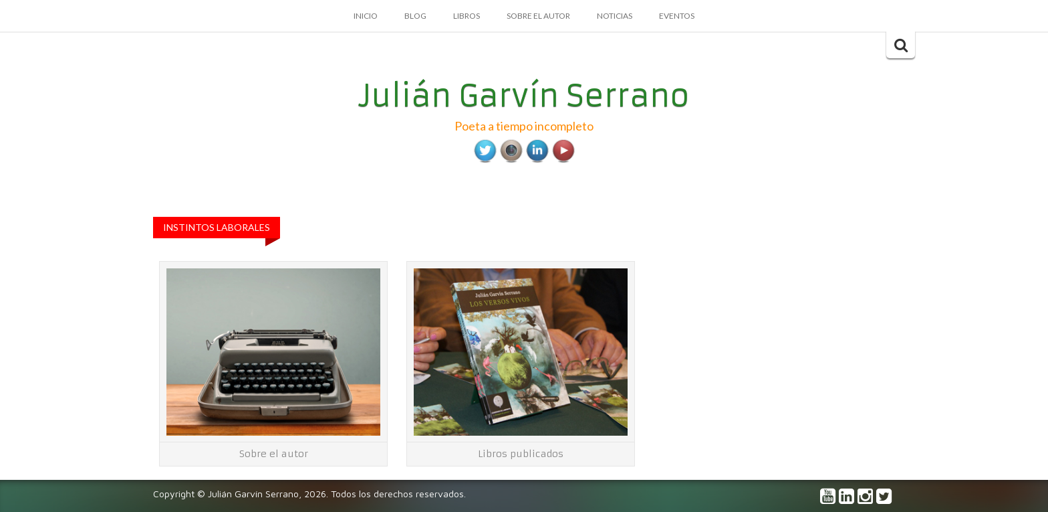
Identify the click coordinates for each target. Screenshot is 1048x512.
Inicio (366, 16)
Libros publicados (520, 454)
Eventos (676, 16)
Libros (466, 16)
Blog (415, 16)
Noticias (614, 16)
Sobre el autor (538, 16)
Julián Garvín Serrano (524, 95)
